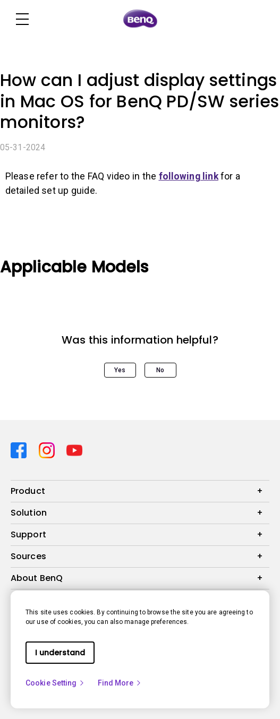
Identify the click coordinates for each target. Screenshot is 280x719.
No (160, 370)
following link (188, 176)
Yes (119, 370)
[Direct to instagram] (48, 449)
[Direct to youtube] (74, 449)
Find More (120, 683)
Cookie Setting (55, 683)
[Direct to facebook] (20, 449)
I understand (60, 652)
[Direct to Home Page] (140, 19)
